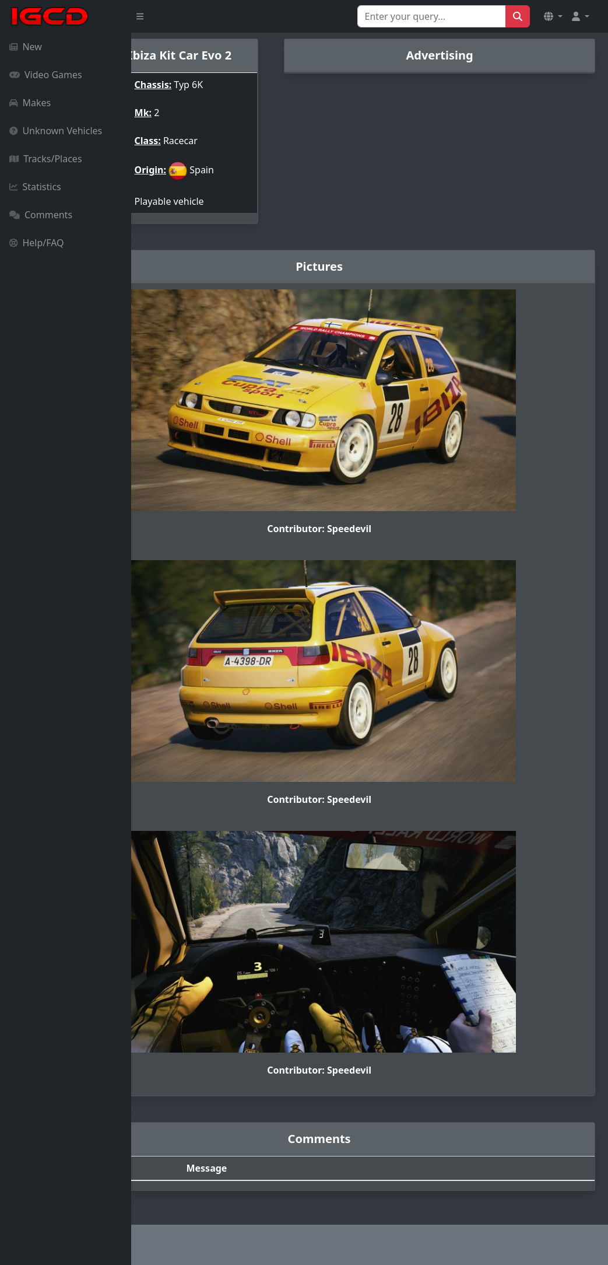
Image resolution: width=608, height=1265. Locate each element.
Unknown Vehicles (55, 130)
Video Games (45, 74)
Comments (40, 214)
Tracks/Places (45, 158)
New (25, 46)
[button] (553, 16)
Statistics (35, 186)
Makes (30, 102)
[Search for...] (431, 16)
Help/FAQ (36, 242)
